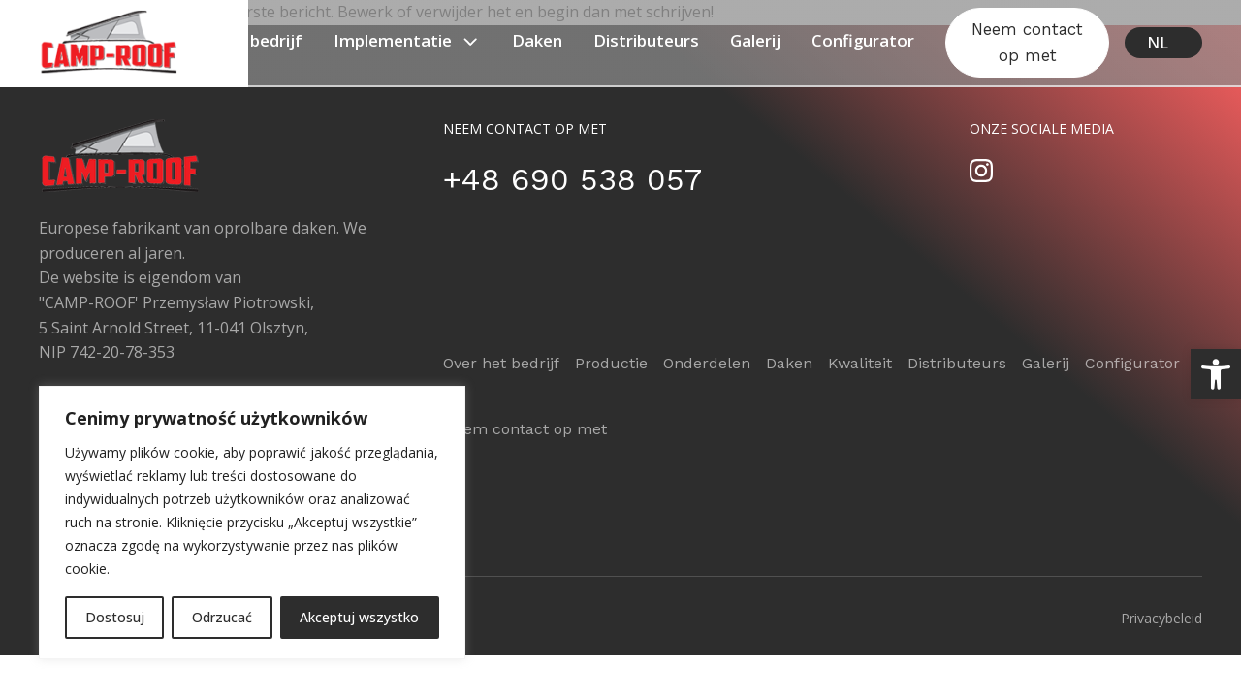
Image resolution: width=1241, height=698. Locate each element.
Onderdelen (706, 363)
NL (1157, 42)
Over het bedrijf (239, 40)
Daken (537, 40)
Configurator (862, 40)
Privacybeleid (1161, 618)
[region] (252, 522)
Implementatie (407, 40)
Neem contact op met (1027, 42)
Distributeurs (646, 40)
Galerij (755, 40)
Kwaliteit (860, 363)
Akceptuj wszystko (359, 617)
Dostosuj (114, 617)
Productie (611, 363)
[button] (1216, 374)
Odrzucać (222, 617)
